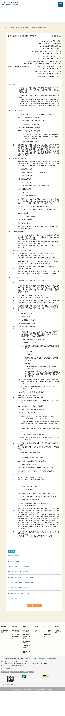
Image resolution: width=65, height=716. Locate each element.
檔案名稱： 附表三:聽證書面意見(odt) (18, 593)
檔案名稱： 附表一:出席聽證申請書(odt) (19, 571)
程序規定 (27, 27)
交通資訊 (31, 672)
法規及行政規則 (4, 631)
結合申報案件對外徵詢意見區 (15, 636)
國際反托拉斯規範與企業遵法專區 (26, 636)
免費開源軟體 (42, 658)
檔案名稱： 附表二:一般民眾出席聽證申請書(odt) (21, 582)
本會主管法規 (11, 27)
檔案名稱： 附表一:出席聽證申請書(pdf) (19, 566)
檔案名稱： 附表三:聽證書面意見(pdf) (18, 588)
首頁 (4, 27)
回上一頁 (34, 605)
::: (3, 30)
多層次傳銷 (26, 631)
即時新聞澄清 (15, 631)
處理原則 (20, 27)
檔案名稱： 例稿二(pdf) (14, 561)
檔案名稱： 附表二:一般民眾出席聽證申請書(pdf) (21, 577)
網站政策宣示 (5, 672)
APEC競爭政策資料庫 (26, 646)
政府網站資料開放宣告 (15, 672)
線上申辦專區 (47, 631)
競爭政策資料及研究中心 (26, 652)
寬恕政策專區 (26, 642)
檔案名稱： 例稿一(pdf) (14, 555)
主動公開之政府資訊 (58, 631)
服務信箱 (25, 672)
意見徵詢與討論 (47, 635)
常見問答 (35, 631)
